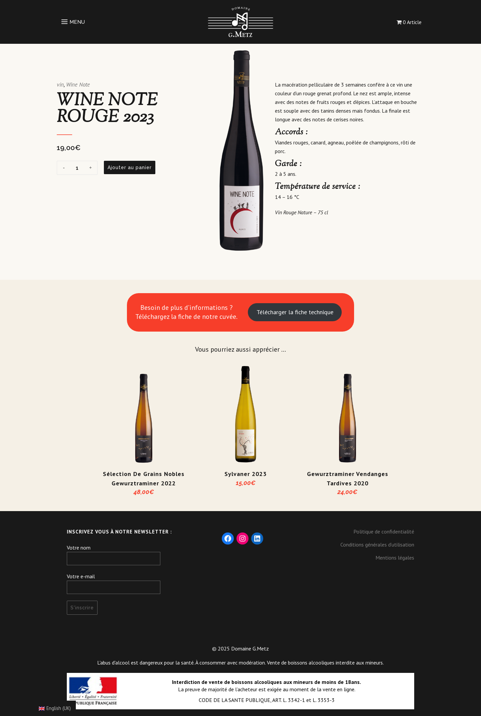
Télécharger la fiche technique (295, 312)
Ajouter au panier (130, 167)
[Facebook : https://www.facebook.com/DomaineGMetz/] (228, 538)
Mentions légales (394, 557)
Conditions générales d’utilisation (377, 544)
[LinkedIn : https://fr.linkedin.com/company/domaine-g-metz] (257, 538)
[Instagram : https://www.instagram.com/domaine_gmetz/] (242, 538)
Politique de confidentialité (383, 531)
